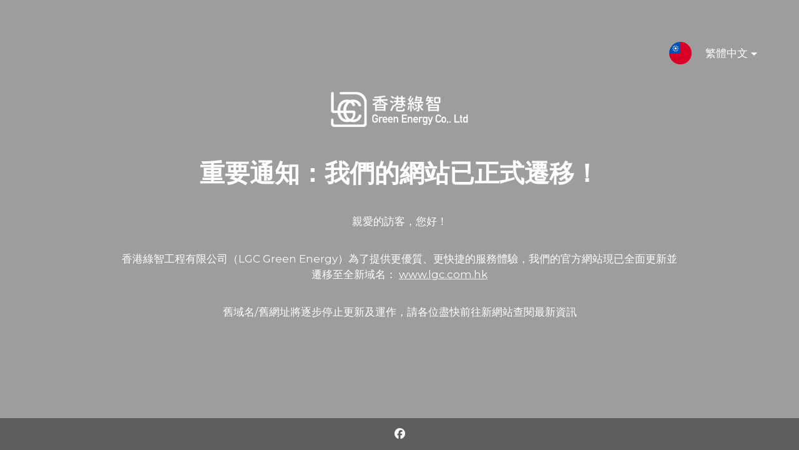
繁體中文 (721, 55)
